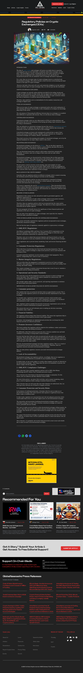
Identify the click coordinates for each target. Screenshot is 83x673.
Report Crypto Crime (9, 649)
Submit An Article (57, 4)
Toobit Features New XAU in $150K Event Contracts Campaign (14, 595)
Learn (64, 7)
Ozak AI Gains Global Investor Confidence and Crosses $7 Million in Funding (14, 585)
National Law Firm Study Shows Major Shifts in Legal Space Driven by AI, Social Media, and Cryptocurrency (14, 619)
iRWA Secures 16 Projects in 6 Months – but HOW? (13, 526)
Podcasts (20, 641)
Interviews (54, 7)
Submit (46, 493)
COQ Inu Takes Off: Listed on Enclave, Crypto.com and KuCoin (67, 526)
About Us (5, 637)
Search (20, 653)
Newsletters (6, 645)
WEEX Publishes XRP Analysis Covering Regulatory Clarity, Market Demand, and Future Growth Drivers (40, 619)
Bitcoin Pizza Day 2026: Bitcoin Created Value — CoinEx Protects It (67, 596)
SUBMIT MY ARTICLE (70, 548)
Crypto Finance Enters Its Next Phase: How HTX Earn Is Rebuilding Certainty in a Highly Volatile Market (41, 597)
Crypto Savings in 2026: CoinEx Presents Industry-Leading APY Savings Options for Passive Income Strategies (13, 608)
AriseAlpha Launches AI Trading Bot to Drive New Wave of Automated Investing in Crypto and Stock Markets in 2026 (68, 608)
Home (8, 7)
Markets (60, 7)
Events (26, 7)
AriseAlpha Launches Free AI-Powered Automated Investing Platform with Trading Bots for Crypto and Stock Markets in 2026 (41, 608)
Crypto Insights (20, 7)
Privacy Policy (22, 649)
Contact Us (66, 4)
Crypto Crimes (70, 7)
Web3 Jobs (36, 641)
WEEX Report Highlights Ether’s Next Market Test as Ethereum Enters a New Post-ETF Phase (67, 618)
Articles (13, 7)
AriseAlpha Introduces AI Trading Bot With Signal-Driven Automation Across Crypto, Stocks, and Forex (68, 585)
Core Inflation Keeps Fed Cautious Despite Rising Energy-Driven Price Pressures (41, 527)
